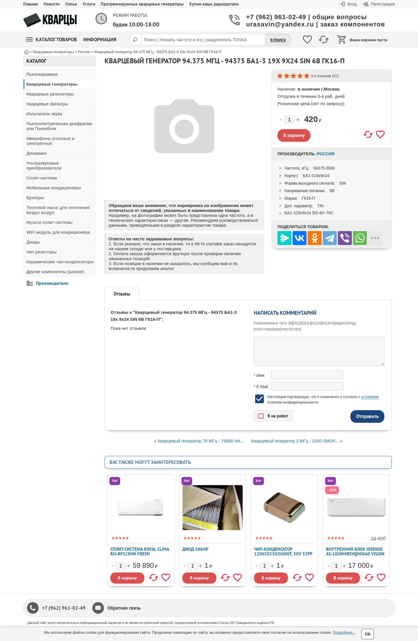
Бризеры (35, 197)
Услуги (88, 4)
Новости (52, 4)
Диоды (33, 242)
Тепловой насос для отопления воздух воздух (58, 210)
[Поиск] (135, 39)
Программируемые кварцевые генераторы (142, 4)
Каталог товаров (51, 39)
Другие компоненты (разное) (55, 271)
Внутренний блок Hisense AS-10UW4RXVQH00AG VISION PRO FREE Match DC (355, 553)
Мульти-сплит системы (49, 222)
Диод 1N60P (195, 549)
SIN (342, 183)
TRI (320, 206)
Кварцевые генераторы (52, 84)
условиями (370, 397)
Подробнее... (344, 632)
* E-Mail (261, 386)
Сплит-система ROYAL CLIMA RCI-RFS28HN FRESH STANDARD (139, 553)
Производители (52, 283)
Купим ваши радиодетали (214, 4)
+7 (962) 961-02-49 (64, 608)
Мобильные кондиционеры (53, 187)
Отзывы (121, 294)
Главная (30, 4)
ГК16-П (308, 198)
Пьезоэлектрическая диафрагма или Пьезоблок (59, 126)
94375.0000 (324, 168)
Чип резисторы (41, 251)
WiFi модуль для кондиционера (58, 232)
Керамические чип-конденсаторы (59, 261)
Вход (352, 4)
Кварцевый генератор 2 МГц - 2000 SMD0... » (297, 440)
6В (331, 190)
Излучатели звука (44, 113)
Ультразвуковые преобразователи (44, 165)
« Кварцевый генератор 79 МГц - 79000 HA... (199, 440)
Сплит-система (41, 177)
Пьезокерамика (41, 74)
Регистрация (383, 4)
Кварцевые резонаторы (50, 93)
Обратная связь (123, 608)
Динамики (36, 153)
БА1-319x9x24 (316, 175)
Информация (99, 39)
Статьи (71, 4)
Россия (325, 154)
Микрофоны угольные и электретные (50, 141)
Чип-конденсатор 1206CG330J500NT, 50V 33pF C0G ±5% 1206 (283, 553)
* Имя (259, 375)
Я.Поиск (278, 40)
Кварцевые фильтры (47, 103)
